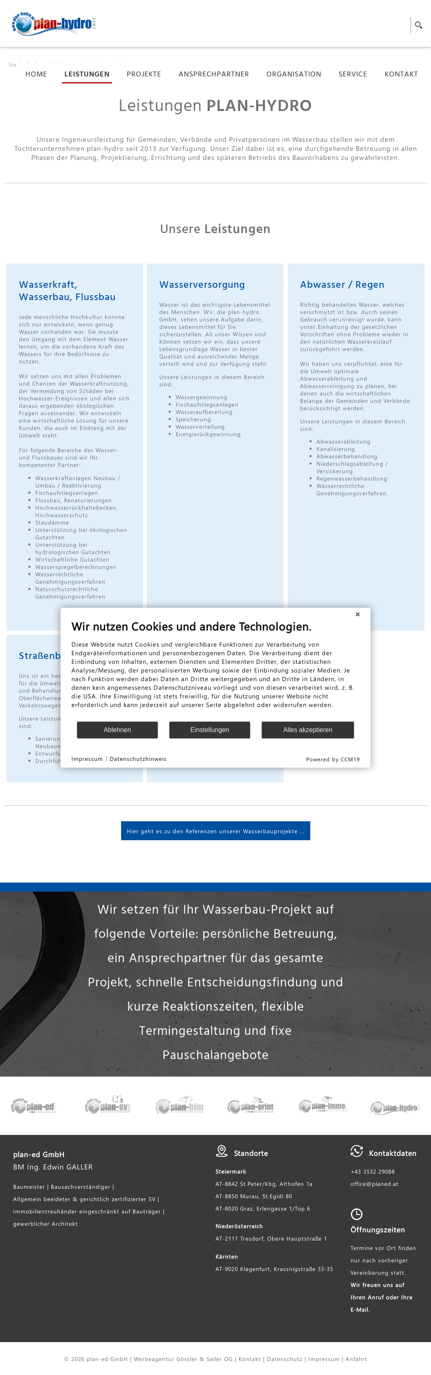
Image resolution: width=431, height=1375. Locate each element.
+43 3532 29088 (373, 1171)
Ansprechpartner (214, 75)
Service (353, 75)
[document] (215, 669)
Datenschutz (285, 1358)
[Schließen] (358, 614)
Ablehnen (117, 729)
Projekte (144, 75)
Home (36, 75)
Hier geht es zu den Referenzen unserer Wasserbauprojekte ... (216, 830)
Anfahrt (356, 1358)
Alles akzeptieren (307, 729)
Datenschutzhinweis (138, 759)
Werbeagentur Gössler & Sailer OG (183, 1358)
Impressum (324, 1358)
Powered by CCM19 (333, 758)
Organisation (293, 75)
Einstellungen (209, 729)
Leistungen (87, 75)
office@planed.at (375, 1183)
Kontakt (401, 75)
